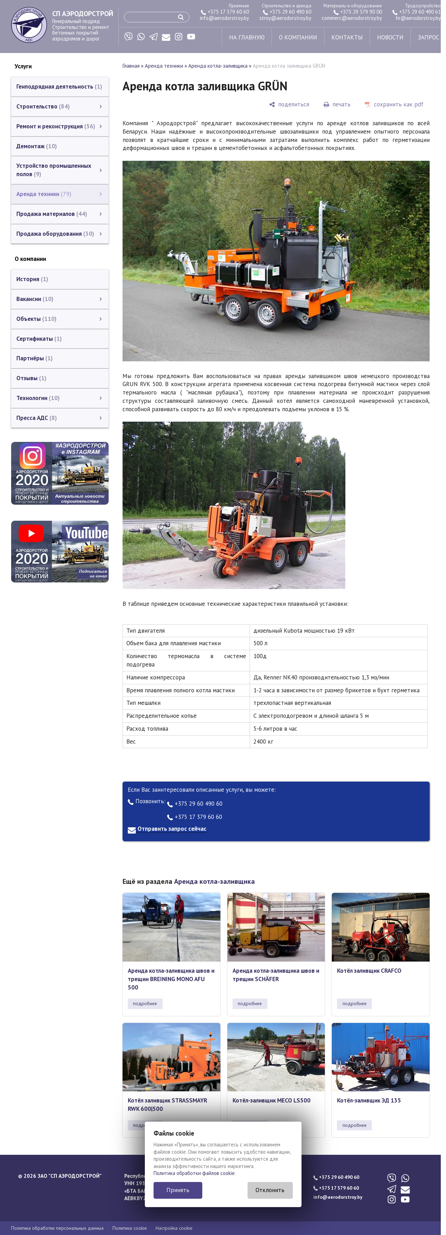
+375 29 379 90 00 (358, 11)
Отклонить (270, 1190)
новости (390, 37)
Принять (177, 1190)
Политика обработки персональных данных (57, 1228)
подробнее (145, 1003)
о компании (298, 37)
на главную (247, 37)
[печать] (337, 104)
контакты (347, 37)
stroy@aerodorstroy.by (285, 18)
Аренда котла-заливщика (218, 65)
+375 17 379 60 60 (225, 11)
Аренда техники (164, 65)
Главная (131, 65)
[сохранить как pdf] (394, 104)
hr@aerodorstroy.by (418, 18)
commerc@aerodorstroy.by (352, 18)
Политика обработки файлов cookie (194, 1173)
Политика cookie (129, 1228)
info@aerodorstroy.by (224, 18)
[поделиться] (289, 104)
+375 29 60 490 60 (287, 11)
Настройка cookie (174, 1228)
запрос (428, 37)
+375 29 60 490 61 (416, 11)
